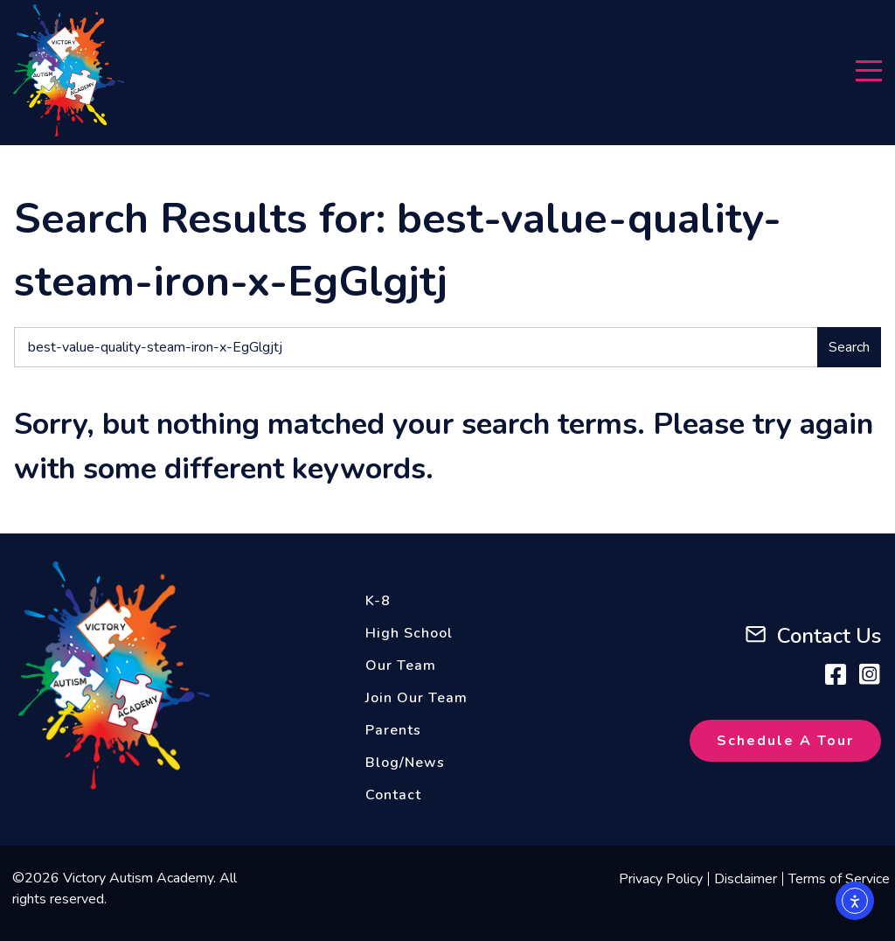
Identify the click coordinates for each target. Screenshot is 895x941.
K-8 (378, 601)
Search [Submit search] (849, 347)
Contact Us (829, 636)
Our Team (400, 666)
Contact (393, 795)
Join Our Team (416, 698)
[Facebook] (835, 674)
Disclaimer (745, 879)
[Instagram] (869, 674)
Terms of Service (839, 879)
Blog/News (405, 763)
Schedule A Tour (785, 740)
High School (409, 633)
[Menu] (869, 70)
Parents (393, 730)
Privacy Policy (661, 879)
